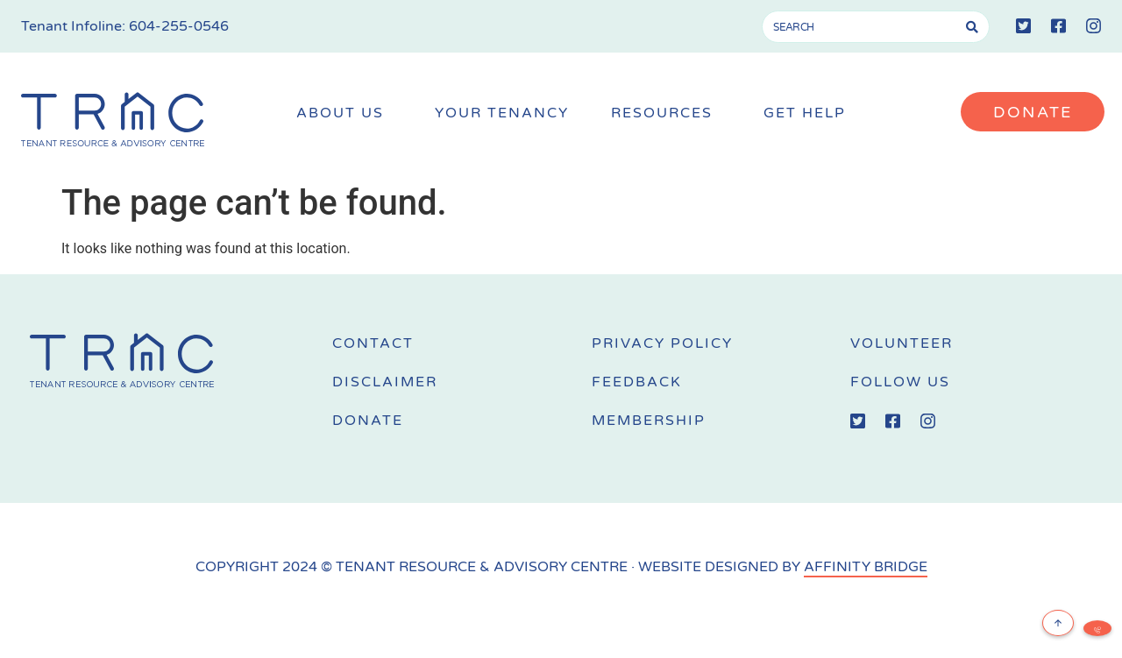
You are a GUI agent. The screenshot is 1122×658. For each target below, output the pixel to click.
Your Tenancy (502, 113)
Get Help (809, 113)
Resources (666, 113)
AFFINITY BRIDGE (865, 567)
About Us (344, 113)
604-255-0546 (179, 26)
